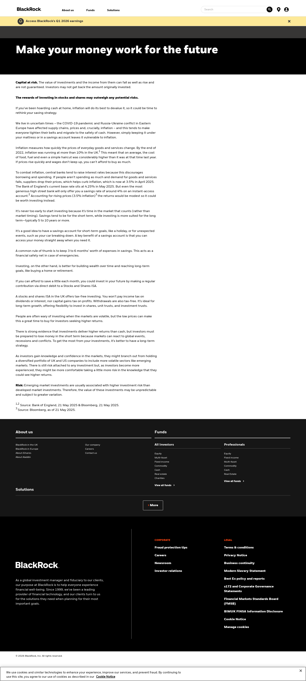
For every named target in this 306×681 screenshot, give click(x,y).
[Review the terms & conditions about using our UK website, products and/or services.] (257, 547)
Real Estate (230, 474)
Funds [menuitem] (90, 10)
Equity (158, 454)
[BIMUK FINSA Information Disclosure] (257, 611)
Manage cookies (236, 627)
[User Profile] (286, 9)
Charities (160, 478)
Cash (157, 470)
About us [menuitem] (68, 10)
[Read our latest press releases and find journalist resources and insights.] (188, 563)
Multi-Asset (161, 458)
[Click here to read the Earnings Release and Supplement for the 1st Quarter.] (53, 21)
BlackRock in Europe (27, 449)
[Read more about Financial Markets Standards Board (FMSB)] (257, 601)
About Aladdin (23, 457)
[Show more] (153, 505)
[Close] (300, 676)
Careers (89, 449)
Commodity (161, 466)
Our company (92, 445)
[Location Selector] (278, 9)
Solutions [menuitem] (113, 10)
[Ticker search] (269, 9)
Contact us (91, 453)
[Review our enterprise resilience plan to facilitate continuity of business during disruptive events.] (257, 563)
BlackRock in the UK (27, 445)
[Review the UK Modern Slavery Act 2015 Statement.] (257, 571)
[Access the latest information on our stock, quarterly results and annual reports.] (188, 571)
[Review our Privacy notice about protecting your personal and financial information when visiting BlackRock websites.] (257, 555)
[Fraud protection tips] (188, 547)
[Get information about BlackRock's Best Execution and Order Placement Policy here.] (257, 579)
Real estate (161, 474)
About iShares (23, 453)
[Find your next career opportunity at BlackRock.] (188, 555)
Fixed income (162, 462)
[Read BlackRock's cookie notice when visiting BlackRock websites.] (257, 619)
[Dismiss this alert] (289, 21)
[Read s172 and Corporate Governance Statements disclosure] (257, 589)
